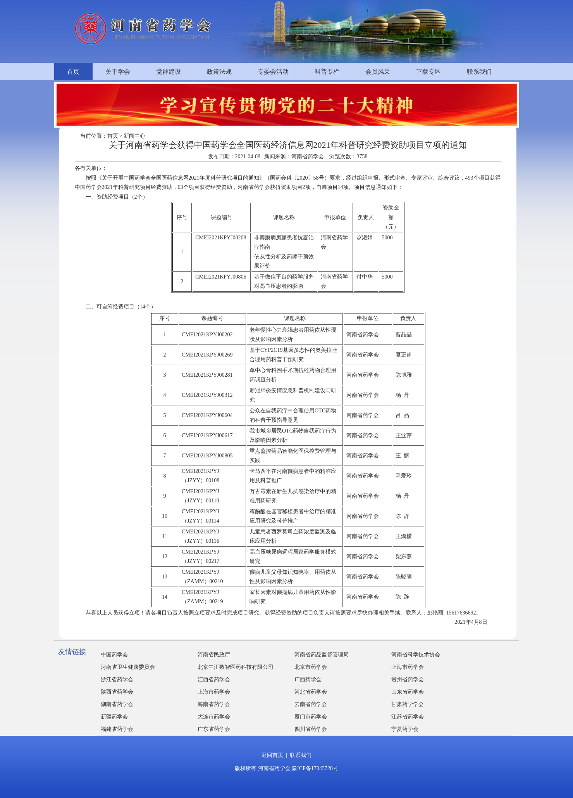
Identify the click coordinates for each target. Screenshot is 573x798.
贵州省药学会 (407, 679)
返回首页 (272, 755)
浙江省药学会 (117, 679)
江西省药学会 (214, 679)
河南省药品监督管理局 (321, 655)
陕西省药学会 (117, 692)
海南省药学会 (214, 704)
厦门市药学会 (310, 717)
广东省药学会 (214, 729)
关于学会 (117, 71)
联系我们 (479, 71)
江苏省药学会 (407, 717)
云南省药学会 (310, 704)
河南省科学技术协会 (415, 655)
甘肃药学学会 (407, 704)
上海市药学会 (407, 667)
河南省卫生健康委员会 (128, 667)
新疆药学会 (114, 717)
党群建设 (168, 71)
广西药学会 (308, 679)
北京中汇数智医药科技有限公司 (236, 667)
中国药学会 (114, 655)
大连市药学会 (214, 717)
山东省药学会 (407, 692)
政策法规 (219, 71)
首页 (73, 71)
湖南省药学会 (117, 704)
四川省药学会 (310, 729)
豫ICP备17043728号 (315, 768)
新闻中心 (134, 136)
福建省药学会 (117, 729)
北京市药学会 (310, 667)
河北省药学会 (310, 692)
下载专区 (428, 71)
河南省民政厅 (214, 655)
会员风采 (377, 71)
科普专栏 (327, 71)
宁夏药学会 (404, 729)
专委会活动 (273, 71)
